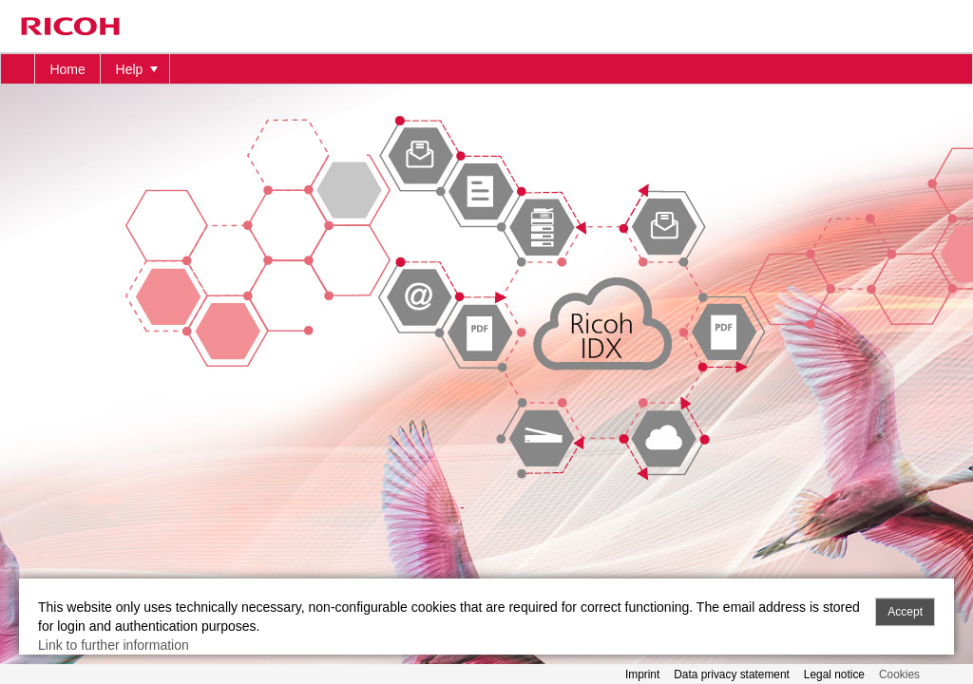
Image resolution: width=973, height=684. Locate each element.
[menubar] (486, 69)
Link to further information (113, 645)
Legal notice (834, 674)
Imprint (642, 674)
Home (67, 69)
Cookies (899, 674)
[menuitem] (18, 69)
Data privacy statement (732, 674)
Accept (905, 611)
